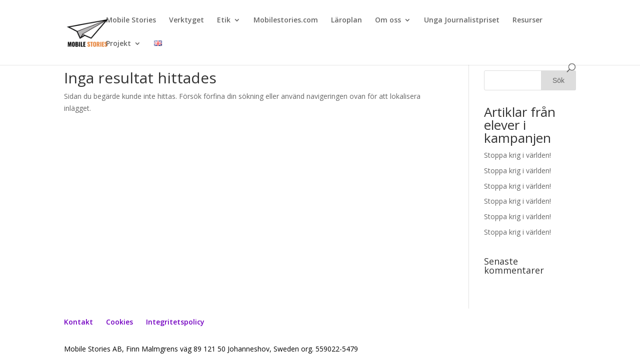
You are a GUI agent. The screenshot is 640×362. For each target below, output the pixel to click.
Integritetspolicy (175, 322)
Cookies (119, 322)
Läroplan (346, 20)
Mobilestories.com (286, 20)
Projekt (118, 44)
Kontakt (78, 322)
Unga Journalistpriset (462, 20)
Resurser (527, 20)
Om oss (388, 20)
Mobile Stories (131, 20)
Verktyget (186, 20)
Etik (223, 20)
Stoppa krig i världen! (517, 155)
